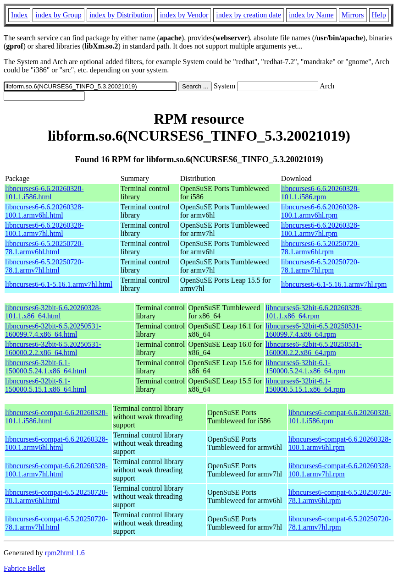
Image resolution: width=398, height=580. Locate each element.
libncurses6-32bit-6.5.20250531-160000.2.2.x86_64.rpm (313, 348)
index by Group (58, 15)
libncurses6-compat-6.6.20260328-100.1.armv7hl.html (56, 470)
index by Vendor (184, 15)
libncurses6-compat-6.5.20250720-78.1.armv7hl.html (56, 523)
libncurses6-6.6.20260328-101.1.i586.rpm (320, 193)
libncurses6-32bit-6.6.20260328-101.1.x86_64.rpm (313, 312)
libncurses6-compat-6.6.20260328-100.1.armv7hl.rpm (339, 470)
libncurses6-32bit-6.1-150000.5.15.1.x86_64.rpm (305, 385)
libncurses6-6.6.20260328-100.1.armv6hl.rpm (320, 211)
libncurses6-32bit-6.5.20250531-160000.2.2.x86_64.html (53, 348)
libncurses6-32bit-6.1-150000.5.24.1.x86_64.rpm (305, 367)
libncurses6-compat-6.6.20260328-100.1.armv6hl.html (56, 443)
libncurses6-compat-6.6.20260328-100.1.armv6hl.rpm (339, 443)
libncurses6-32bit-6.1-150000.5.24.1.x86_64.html (45, 367)
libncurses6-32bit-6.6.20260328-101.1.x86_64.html (53, 312)
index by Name (311, 15)
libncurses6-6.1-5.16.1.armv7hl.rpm (334, 284)
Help (379, 15)
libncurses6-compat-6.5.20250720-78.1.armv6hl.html (56, 496)
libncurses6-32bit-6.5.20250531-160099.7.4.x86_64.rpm (313, 330)
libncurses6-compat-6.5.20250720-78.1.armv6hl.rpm (339, 496)
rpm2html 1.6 (65, 553)
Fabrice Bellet (24, 568)
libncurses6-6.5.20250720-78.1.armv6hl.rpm (320, 248)
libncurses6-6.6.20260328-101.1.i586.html (44, 193)
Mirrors (353, 15)
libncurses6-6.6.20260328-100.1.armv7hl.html (44, 229)
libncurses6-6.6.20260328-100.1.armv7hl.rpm (320, 229)
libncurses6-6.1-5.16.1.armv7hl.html (58, 284)
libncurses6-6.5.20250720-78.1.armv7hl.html (44, 266)
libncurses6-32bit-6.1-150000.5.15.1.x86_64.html (45, 385)
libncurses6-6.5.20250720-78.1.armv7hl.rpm (320, 266)
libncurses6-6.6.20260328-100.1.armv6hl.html (44, 211)
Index (19, 15)
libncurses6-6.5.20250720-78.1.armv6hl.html (44, 248)
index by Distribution (120, 15)
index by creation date (248, 15)
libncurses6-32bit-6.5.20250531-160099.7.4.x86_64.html (53, 330)
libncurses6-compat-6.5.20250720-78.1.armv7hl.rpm (339, 523)
